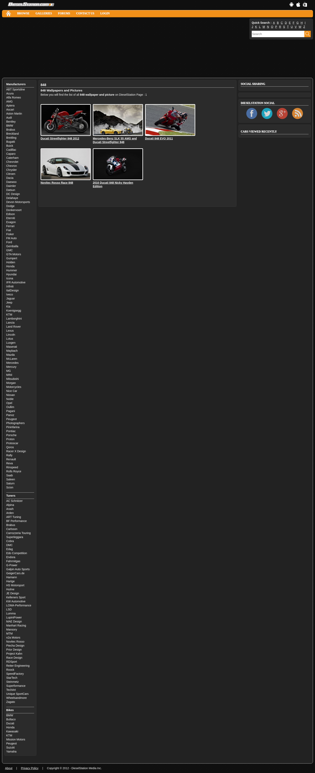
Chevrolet (12, 161)
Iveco (9, 294)
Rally (9, 455)
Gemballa (12, 246)
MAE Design (14, 621)
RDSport (11, 661)
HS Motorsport (15, 585)
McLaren (11, 358)
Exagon (11, 222)
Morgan (11, 382)
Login (105, 13)
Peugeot (11, 419)
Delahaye (12, 198)
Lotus (9, 338)
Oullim (10, 407)
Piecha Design (15, 645)
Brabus (10, 129)
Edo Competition (16, 553)
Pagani (10, 411)
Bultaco (11, 719)
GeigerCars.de (15, 573)
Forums (64, 13)
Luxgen (10, 342)
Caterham (12, 157)
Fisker (10, 234)
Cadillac (11, 149)
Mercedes (12, 362)
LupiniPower (14, 617)
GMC (9, 250)
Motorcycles (13, 387)
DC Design (13, 194)
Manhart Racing (16, 625)
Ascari (10, 109)
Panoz (10, 415)
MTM (9, 633)
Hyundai (11, 274)
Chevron (11, 165)
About (8, 768)
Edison (10, 214)
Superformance (16, 685)
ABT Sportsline (15, 89)
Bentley (11, 121)
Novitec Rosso (15, 641)
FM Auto (11, 238)
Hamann (11, 577)
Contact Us (85, 13)
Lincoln (10, 334)
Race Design (14, 657)
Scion (9, 487)
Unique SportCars (17, 693)
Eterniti (10, 218)
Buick (9, 145)
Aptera (10, 105)
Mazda (10, 354)
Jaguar (10, 298)
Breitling (11, 137)
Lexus (10, 330)
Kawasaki (12, 731)
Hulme (10, 589)
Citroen (10, 173)
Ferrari (10, 226)
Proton (10, 439)
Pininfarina (12, 427)
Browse (23, 13)
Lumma (11, 613)
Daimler (11, 186)
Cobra (10, 541)
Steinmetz (12, 681)
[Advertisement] (122, 47)
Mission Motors (15, 739)
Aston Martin (14, 113)
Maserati (11, 346)
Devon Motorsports (18, 202)
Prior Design (14, 649)
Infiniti (10, 286)
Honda (10, 266)
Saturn (10, 483)
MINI (9, 374)
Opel (9, 403)
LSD (9, 609)
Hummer (11, 270)
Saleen (10, 479)
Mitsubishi (12, 378)
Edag (9, 549)
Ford (9, 242)
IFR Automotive (16, 282)
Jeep (9, 302)
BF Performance (16, 521)
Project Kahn (14, 653)
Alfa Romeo (13, 97)
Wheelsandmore (16, 697)
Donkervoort (13, 210)
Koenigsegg (13, 310)
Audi (9, 117)
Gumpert (11, 258)
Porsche (11, 435)
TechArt (11, 689)
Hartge (10, 581)
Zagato (10, 701)
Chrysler (11, 169)
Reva (9, 463)
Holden (10, 262)
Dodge (10, 206)
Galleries (43, 13)
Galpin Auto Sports (18, 569)
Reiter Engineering (18, 665)
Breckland (12, 133)
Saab (9, 475)
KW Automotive (16, 601)
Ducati (10, 723)
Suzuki (10, 747)
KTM (9, 314)
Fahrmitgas (13, 561)
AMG (9, 101)
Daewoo (11, 182)
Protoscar (12, 443)
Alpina (10, 504)
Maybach (12, 350)
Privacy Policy (29, 768)
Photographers (15, 423)
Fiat (8, 230)
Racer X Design (16, 451)
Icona (9, 278)
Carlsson (11, 529)
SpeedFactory (15, 673)
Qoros (10, 447)
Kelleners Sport (16, 597)
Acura (10, 93)
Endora (10, 557)
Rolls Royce (13, 471)
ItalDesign (12, 290)
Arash (10, 509)
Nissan (10, 395)
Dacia (9, 177)
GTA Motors (13, 254)
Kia (8, 306)
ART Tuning (13, 517)
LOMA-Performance (18, 605)
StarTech (11, 677)
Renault (11, 459)
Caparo (10, 153)
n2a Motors (13, 637)
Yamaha (11, 751)
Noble (10, 399)
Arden (10, 513)
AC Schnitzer (14, 500)
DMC (9, 545)
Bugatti (10, 141)
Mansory (11, 629)
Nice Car (11, 391)
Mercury (11, 366)
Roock (10, 669)
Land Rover (13, 326)
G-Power (11, 565)
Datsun (10, 190)
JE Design (12, 593)
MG (8, 370)
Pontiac (11, 431)
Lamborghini (14, 318)
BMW (9, 125)
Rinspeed (12, 467)
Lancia (10, 322)
